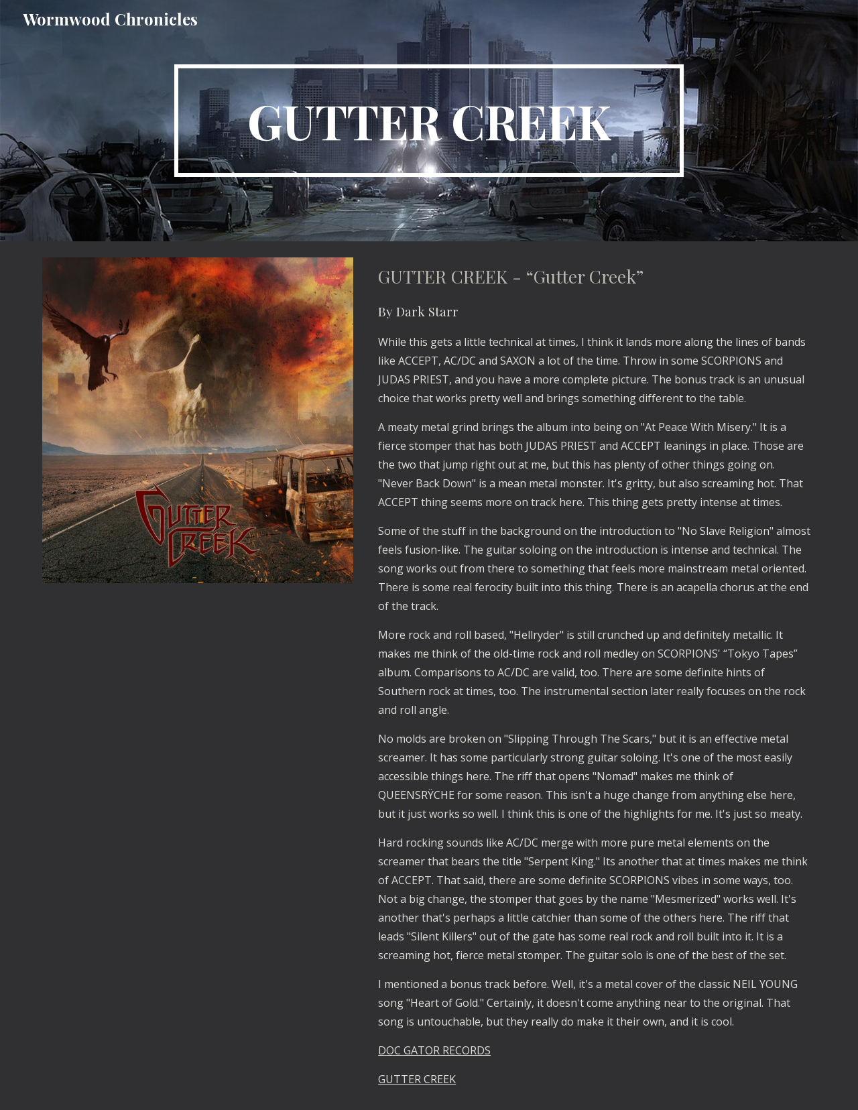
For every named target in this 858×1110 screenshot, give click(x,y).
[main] (429, 120)
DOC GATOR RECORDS (434, 1050)
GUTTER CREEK (417, 1079)
